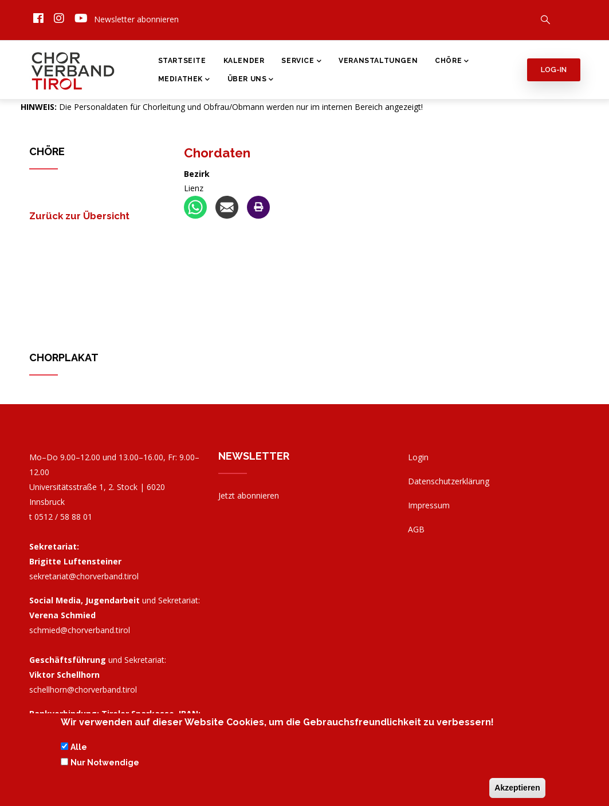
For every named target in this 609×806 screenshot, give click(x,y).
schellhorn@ (83, 689)
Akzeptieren (517, 787)
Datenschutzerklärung (448, 481)
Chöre (452, 62)
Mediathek (184, 80)
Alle (78, 747)
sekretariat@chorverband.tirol (84, 576)
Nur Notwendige (104, 762)
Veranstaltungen (378, 61)
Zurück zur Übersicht (79, 216)
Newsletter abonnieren (136, 19)
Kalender (244, 61)
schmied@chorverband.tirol (79, 630)
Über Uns (250, 80)
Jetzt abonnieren (248, 495)
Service (301, 62)
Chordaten (217, 152)
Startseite (182, 61)
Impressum (429, 505)
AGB (416, 529)
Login (418, 457)
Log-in (554, 69)
